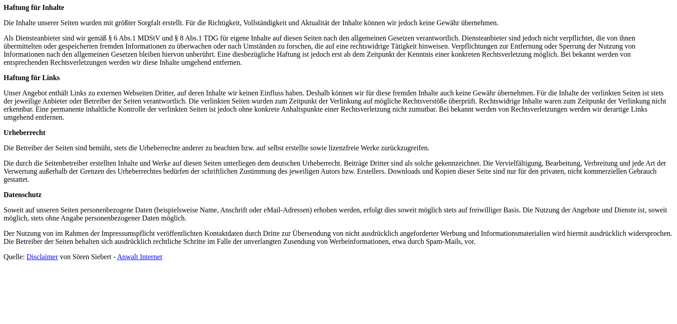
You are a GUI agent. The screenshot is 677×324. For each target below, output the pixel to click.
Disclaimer (42, 257)
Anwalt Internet (139, 257)
